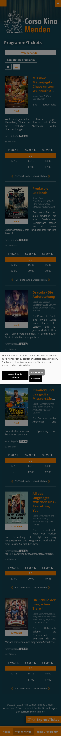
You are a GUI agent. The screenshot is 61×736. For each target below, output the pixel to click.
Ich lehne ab (37, 372)
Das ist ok (35, 378)
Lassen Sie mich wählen (15, 375)
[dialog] (30, 368)
